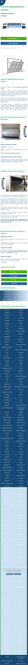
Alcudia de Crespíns (21, 405)
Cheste (21, 384)
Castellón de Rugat (7, 467)
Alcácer (7, 379)
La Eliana (21, 352)
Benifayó (7, 365)
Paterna (21, 312)
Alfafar (21, 342)
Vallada (7, 433)
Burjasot (7, 318)
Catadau (21, 451)
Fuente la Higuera (7, 470)
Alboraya (7, 339)
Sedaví (7, 376)
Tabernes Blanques (21, 376)
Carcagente (7, 336)
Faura (7, 436)
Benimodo (7, 473)
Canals (7, 360)
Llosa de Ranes (21, 425)
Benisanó (7, 480)
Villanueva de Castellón (21, 386)
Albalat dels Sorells (7, 428)
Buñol (21, 373)
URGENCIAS (21, 299)
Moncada (20, 339)
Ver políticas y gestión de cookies (13, 571)
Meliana (7, 373)
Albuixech (21, 428)
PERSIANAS (7, 294)
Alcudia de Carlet (7, 368)
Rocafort (21, 394)
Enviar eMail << (14, 279)
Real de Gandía (21, 475)
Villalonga (7, 422)
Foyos (20, 392)
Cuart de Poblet (21, 331)
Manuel (7, 457)
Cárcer (7, 478)
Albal (21, 355)
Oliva (7, 328)
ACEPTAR (17, 574)
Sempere (7, 663)
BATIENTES (7, 291)
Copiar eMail (14, 283)
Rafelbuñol (7, 389)
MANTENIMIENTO (7, 299)
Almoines (21, 478)
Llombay (7, 454)
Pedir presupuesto (13, 43)
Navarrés (21, 436)
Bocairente (21, 417)
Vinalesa (21, 443)
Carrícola (21, 661)
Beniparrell (7, 486)
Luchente (21, 454)
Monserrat (7, 405)
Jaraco (21, 400)
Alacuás (21, 320)
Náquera (21, 412)
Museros (7, 412)
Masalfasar (21, 486)
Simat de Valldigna (21, 430)
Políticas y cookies (21, 663)
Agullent (21, 467)
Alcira (21, 315)
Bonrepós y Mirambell (7, 438)
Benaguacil (7, 371)
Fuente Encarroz (21, 422)
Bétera (7, 344)
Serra (7, 443)
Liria (21, 336)
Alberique (21, 371)
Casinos (21, 459)
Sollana (7, 414)
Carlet (7, 355)
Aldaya (7, 326)
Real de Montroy (21, 470)
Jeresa (21, 473)
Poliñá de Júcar (21, 465)
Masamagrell (7, 357)
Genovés (21, 446)
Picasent (7, 349)
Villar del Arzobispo (7, 425)
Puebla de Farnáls (7, 392)
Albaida (7, 394)
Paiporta (21, 334)
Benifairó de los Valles (7, 483)
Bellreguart (21, 420)
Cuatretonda (7, 462)
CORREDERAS (21, 291)
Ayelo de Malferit (7, 417)
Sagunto (7, 312)
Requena (7, 342)
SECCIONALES (21, 294)
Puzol (7, 352)
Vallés (7, 657)
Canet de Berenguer (7, 408)
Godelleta (21, 438)
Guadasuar (7, 400)
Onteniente (21, 318)
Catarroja (7, 331)
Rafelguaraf (7, 465)
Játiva (21, 323)
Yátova (7, 475)
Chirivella (7, 320)
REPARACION (21, 297)
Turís (21, 397)
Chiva (7, 363)
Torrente (21, 310)
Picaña (21, 368)
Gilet (21, 457)
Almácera (20, 389)
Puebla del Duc (7, 459)
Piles (21, 449)
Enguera (7, 402)
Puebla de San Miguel (7, 661)
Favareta (21, 480)
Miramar (21, 483)
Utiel (21, 365)
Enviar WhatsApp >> (14, 38)
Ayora (20, 402)
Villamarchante (7, 386)
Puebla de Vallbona (7, 347)
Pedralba (7, 451)
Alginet (21, 363)
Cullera (7, 334)
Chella (7, 446)
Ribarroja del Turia (21, 344)
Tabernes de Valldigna (21, 349)
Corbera (21, 433)
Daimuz (7, 441)
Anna (7, 449)
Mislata (7, 315)
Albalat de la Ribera (7, 430)
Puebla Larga (7, 420)
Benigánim (7, 397)
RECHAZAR (10, 574)
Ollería (21, 381)
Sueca (21, 326)
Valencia (7, 310)
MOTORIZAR (7, 297)
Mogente (21, 414)
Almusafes (7, 384)
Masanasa (21, 379)
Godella (21, 360)
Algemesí (21, 328)
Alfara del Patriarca (21, 441)
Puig (7, 381)
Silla (21, 347)
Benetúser (21, 357)
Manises (7, 323)
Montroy (21, 462)
